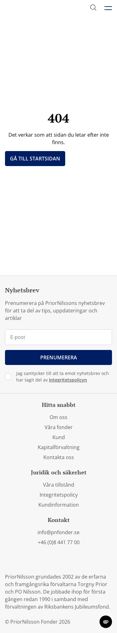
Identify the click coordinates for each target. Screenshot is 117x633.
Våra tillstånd (58, 484)
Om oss (58, 417)
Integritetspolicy (59, 494)
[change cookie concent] (106, 621)
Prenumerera (58, 357)
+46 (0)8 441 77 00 (59, 542)
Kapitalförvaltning (59, 447)
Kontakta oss (58, 457)
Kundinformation (58, 504)
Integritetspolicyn (68, 380)
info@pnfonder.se (58, 532)
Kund (58, 437)
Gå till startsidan (35, 158)
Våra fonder (59, 427)
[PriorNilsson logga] (35, 8)
